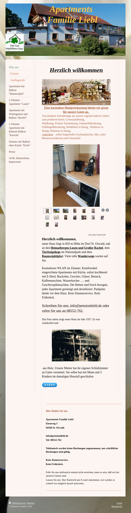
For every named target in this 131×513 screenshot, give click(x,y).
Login (119, 503)
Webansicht (116, 506)
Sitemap (30, 503)
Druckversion (17, 503)
